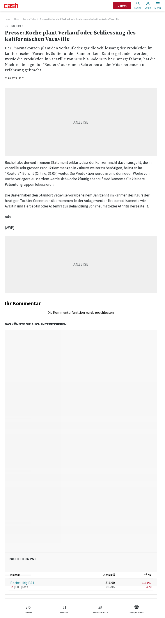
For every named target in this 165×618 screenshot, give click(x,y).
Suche (137, 5)
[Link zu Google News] (136, 609)
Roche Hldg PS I (22, 582)
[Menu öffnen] (157, 6)
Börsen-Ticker (29, 19)
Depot (122, 5)
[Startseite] (11, 5)
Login (148, 5)
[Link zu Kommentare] (100, 609)
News (16, 19)
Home (7, 19)
